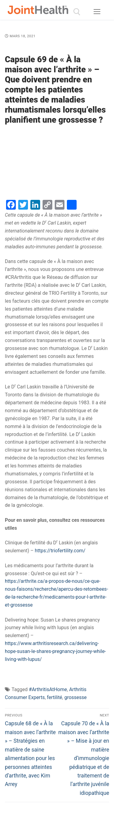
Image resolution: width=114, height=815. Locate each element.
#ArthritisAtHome (48, 689)
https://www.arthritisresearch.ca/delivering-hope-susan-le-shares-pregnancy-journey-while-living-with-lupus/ (55, 651)
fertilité (54, 697)
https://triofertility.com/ (60, 551)
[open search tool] (77, 12)
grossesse (75, 697)
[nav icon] (97, 11)
